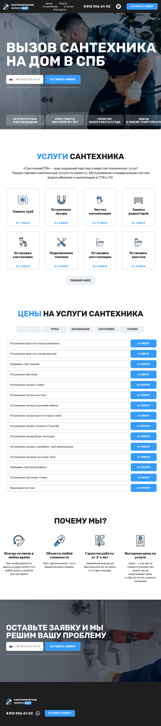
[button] (142, 6)
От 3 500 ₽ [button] (23, 266)
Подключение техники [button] (61, 255)
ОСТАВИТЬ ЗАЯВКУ (63, 79)
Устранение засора (61, 211)
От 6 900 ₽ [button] (61, 266)
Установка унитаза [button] (138, 255)
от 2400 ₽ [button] (143, 426)
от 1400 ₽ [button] (143, 446)
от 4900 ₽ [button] (143, 487)
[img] (23, 199)
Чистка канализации (100, 211)
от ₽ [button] (143, 364)
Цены (49, 3)
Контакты (60, 9)
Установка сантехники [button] (23, 255)
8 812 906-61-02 (97, 6)
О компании (50, 6)
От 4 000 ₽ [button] (100, 266)
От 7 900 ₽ (23, 223)
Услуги (63, 3)
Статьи (68, 6)
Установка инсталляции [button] (100, 255)
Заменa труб (22, 211)
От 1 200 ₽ (138, 223)
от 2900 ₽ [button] (143, 467)
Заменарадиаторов (139, 211)
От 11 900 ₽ (100, 223)
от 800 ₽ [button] (143, 343)
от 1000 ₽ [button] (143, 395)
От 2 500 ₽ (61, 223)
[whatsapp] (118, 6)
